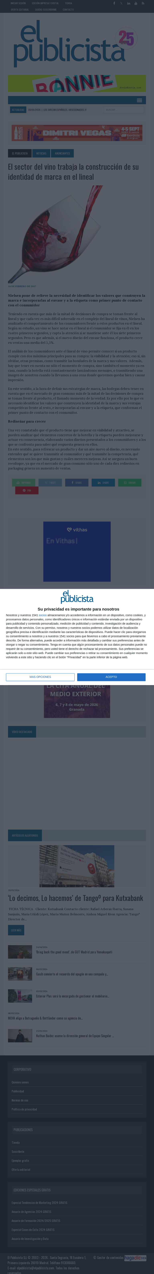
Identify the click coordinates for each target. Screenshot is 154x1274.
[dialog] (77, 637)
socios (43, 615)
